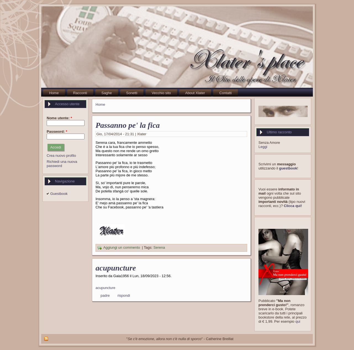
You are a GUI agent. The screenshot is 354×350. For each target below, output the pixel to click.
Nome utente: (59, 118)
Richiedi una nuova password (62, 164)
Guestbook (59, 194)
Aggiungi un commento (121, 248)
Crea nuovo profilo (61, 155)
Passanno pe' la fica (128, 125)
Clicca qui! (293, 206)
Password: (57, 131)
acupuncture (116, 268)
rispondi (123, 295)
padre (105, 295)
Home (100, 104)
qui (297, 321)
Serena (159, 248)
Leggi (262, 147)
